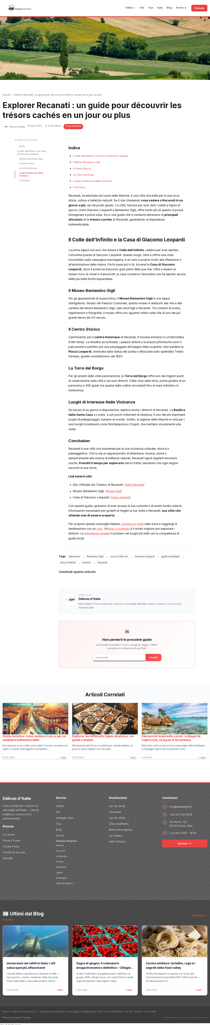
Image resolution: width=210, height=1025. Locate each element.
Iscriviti (153, 657)
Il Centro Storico (26, 163)
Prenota (199, 8)
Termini (27, 1015)
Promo (181, 7)
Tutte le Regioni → (66, 881)
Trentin (59, 859)
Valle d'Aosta (117, 839)
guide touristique (170, 556)
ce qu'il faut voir (119, 556)
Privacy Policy (11, 838)
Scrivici (184, 841)
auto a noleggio (119, 528)
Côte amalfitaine (119, 821)
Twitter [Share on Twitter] (91, 579)
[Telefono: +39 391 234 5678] (184, 812)
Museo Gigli (113, 491)
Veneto (60, 843)
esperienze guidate (97, 533)
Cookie (17, 1015)
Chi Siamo (9, 832)
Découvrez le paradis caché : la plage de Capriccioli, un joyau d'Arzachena (171, 738)
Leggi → (64, 757)
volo (99, 528)
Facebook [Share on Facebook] (69, 579)
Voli (142, 7)
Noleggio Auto (65, 815)
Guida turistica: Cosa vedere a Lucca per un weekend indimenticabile (34, 738)
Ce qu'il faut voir (73, 126)
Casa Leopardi (120, 497)
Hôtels (131, 7)
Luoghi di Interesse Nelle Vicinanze (31, 174)
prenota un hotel (132, 524)
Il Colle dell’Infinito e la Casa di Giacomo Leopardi (31, 152)
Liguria (59, 870)
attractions (74, 556)
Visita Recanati (134, 484)
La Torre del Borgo (28, 168)
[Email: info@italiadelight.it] (184, 804)
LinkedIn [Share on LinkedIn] (112, 579)
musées (87, 562)
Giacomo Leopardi (145, 556)
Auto (160, 7)
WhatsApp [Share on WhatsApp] (134, 579)
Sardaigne (61, 875)
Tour (150, 7)
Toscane (60, 848)
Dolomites (115, 809)
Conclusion (24, 180)
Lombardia (61, 853)
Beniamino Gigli (95, 556)
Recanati (102, 562)
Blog (169, 7)
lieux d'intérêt (68, 562)
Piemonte (61, 864)
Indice (22, 146)
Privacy (7, 1015)
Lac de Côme (117, 815)
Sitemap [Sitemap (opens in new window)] (8, 856)
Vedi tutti (199, 913)
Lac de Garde (117, 803)
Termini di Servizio (14, 850)
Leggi (60, 987)
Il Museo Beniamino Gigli (31, 159)
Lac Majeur (116, 833)
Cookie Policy (11, 844)
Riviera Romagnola (120, 827)
